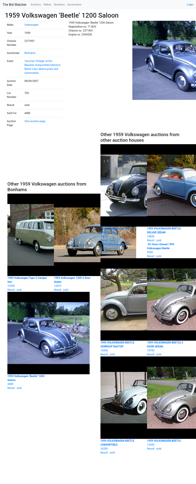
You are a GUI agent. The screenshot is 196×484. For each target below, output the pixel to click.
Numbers (59, 4)
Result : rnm (121, 248)
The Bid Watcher (15, 5)
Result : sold (168, 250)
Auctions (36, 4)
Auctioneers (74, 4)
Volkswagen (31, 24)
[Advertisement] (51, 156)
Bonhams (30, 53)
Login (190, 4)
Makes (47, 4)
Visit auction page (34, 121)
